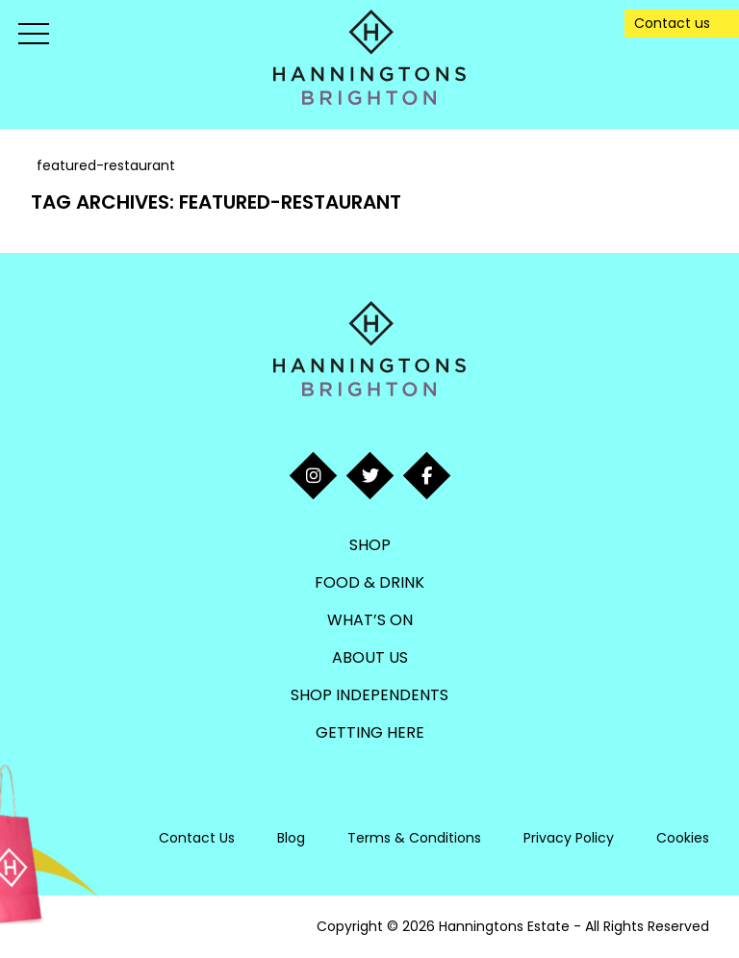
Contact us (672, 23)
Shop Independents (369, 695)
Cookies (682, 837)
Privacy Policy (568, 837)
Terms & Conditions (414, 837)
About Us (370, 657)
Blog (291, 837)
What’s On (370, 620)
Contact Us (197, 837)
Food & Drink (369, 582)
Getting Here (370, 732)
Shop (370, 545)
